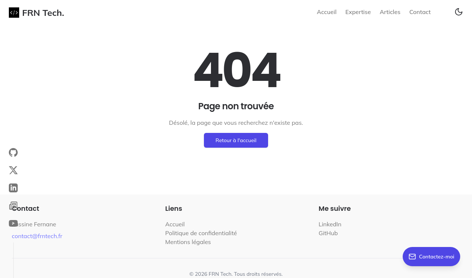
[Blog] (13, 205)
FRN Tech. (36, 12)
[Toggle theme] (458, 11)
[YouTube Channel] (13, 223)
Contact (420, 12)
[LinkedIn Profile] (13, 187)
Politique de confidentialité (201, 233)
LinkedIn (330, 224)
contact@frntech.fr (37, 236)
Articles (390, 12)
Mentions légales (188, 242)
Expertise (358, 12)
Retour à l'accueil (236, 140)
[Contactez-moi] (431, 256)
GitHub (328, 233)
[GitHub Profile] (13, 152)
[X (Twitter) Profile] (13, 170)
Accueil (326, 12)
